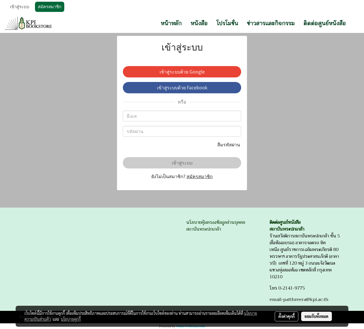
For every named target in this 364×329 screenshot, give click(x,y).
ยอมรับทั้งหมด (316, 316)
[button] (355, 23)
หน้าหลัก (171, 23)
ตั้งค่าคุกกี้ (286, 316)
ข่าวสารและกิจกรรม (271, 23)
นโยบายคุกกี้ (71, 319)
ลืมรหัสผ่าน (229, 145)
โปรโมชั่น (227, 23)
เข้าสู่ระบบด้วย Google (182, 72)
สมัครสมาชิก (49, 7)
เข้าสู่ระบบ (19, 7)
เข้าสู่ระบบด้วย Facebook (182, 88)
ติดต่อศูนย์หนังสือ (324, 23)
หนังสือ (199, 23)
